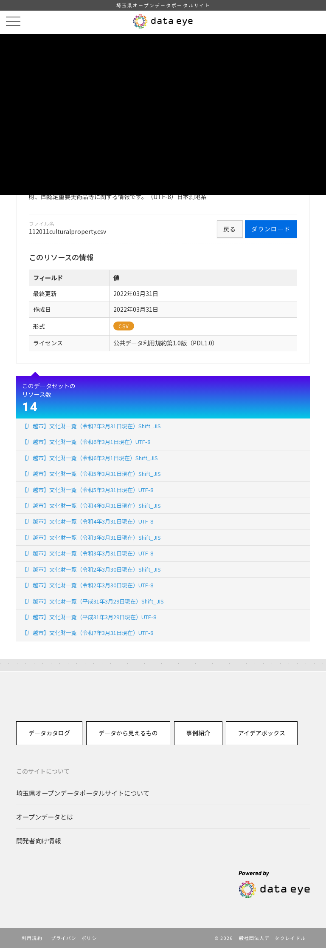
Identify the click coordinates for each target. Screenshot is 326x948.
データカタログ (49, 733)
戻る (229, 229)
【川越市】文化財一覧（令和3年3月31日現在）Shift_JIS (91, 537)
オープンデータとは (44, 816)
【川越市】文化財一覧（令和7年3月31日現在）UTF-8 (87, 633)
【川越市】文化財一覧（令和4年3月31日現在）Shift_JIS (91, 505)
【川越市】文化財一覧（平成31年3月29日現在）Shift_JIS (93, 601)
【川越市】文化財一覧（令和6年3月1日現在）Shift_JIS (90, 458)
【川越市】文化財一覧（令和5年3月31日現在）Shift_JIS (91, 474)
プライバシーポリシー (76, 937)
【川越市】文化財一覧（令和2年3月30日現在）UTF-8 (87, 585)
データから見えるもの (128, 733)
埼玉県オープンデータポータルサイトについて (82, 792)
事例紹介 (198, 733)
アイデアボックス (261, 733)
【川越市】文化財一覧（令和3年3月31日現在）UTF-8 (87, 553)
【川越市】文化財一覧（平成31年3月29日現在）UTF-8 (89, 617)
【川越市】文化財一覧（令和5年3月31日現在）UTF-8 (87, 490)
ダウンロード (270, 229)
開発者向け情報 (38, 840)
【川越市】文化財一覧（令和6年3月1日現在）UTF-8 (86, 442)
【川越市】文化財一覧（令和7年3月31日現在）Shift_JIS (91, 426)
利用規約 (32, 937)
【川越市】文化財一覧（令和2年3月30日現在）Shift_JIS (91, 569)
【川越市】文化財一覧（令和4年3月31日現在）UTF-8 (87, 521)
